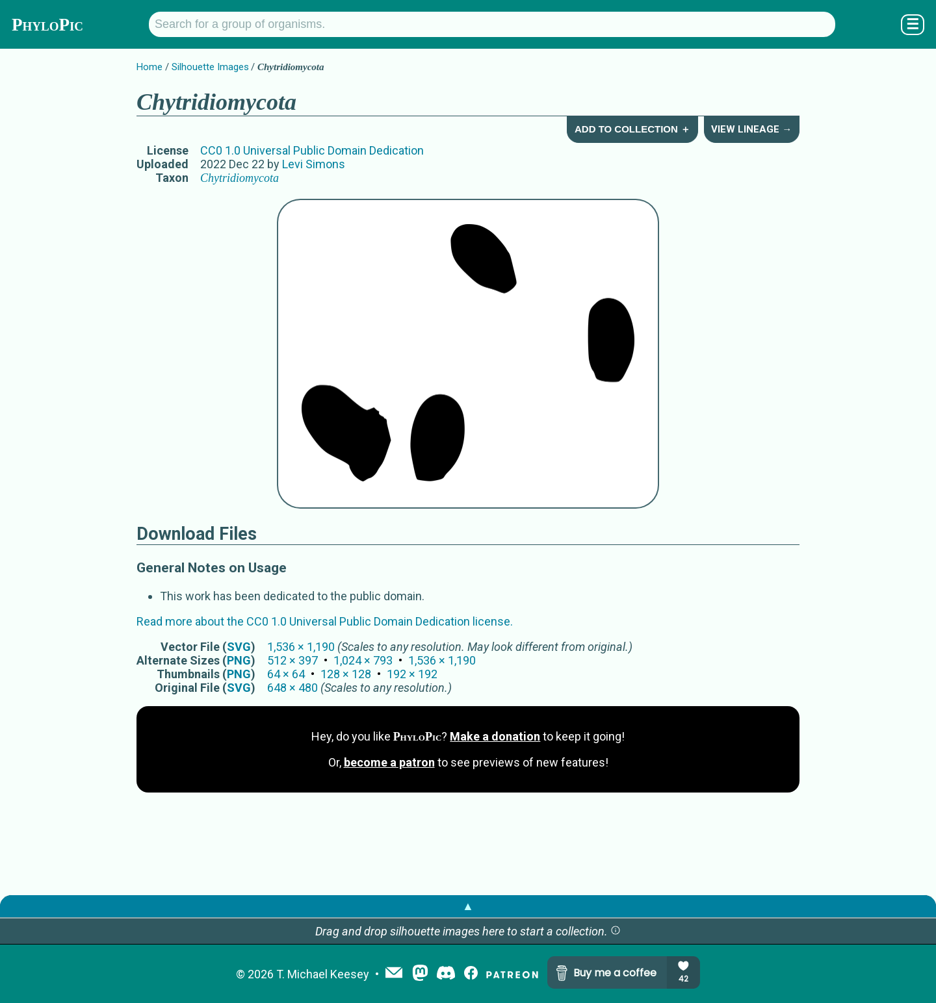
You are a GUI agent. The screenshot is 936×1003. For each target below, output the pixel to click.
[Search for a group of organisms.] (492, 24)
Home (149, 67)
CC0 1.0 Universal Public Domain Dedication (312, 150)
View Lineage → (751, 129)
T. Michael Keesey (322, 974)
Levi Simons (313, 164)
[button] (615, 931)
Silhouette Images (210, 67)
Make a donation (495, 736)
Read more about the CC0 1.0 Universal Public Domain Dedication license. (324, 621)
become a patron (389, 762)
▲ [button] (468, 906)
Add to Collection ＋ (632, 128)
